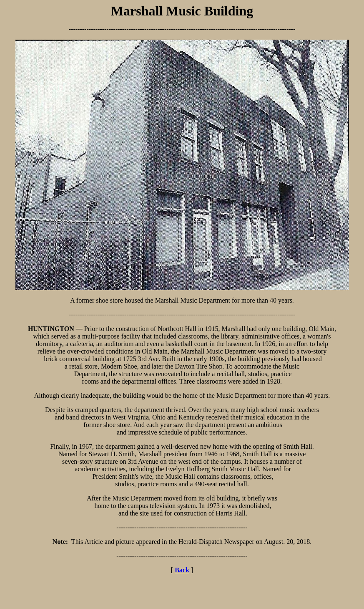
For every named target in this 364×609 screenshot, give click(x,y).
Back (182, 570)
